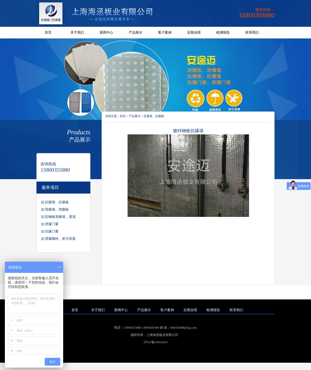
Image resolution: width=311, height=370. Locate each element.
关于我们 (77, 32)
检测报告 (223, 32)
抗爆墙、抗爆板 (154, 116)
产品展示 (135, 32)
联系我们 (252, 32)
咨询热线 (48, 164)
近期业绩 (194, 32)
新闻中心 (106, 32)
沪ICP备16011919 (155, 342)
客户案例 (165, 32)
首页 (48, 32)
